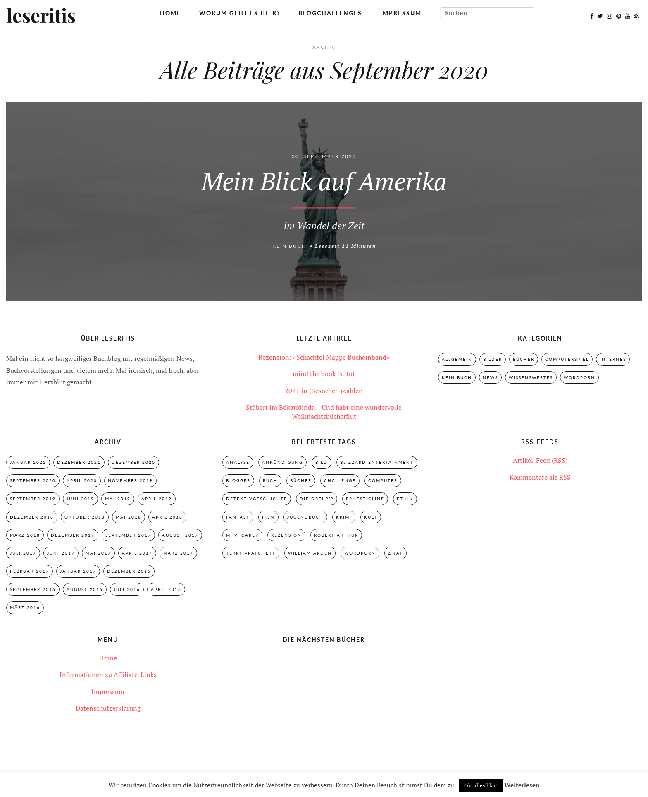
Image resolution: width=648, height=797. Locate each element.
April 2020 (82, 480)
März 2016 (25, 607)
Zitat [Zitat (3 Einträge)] (395, 552)
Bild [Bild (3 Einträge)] (321, 462)
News (490, 377)
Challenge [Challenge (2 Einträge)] (340, 480)
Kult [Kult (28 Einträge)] (370, 516)
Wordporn (579, 377)
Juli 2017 (23, 552)
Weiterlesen (522, 785)
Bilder (492, 359)
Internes (613, 359)
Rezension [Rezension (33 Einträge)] (286, 535)
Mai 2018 (128, 516)
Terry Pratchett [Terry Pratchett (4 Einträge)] (251, 552)
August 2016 (85, 589)
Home (170, 13)
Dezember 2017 (73, 535)
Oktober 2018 (84, 516)
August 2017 (180, 535)
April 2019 (156, 498)
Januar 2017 (78, 571)
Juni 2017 (61, 552)
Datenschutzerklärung (108, 708)
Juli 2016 (127, 589)
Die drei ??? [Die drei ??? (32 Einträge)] (317, 498)
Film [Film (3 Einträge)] (268, 516)
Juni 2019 (80, 498)
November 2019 (130, 480)
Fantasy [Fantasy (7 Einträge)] (238, 516)
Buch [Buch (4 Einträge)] (270, 480)
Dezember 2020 (133, 462)
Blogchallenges (330, 13)
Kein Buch (289, 246)
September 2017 (128, 535)
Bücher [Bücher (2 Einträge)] (301, 480)
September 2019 (33, 498)
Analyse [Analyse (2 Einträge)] (238, 462)
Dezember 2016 (129, 571)
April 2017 (137, 552)
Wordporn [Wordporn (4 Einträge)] (360, 552)
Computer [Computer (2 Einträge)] (383, 480)
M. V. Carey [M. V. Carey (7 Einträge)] (242, 535)
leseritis (41, 16)
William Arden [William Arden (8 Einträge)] (310, 552)
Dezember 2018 (32, 516)
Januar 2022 (28, 462)
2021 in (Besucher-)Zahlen (324, 390)
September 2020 (33, 480)
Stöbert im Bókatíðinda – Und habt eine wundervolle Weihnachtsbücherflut (324, 412)
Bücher (523, 359)
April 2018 (167, 516)
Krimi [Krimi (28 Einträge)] (344, 516)
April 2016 (166, 589)
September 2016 (33, 589)
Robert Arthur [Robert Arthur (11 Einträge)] (336, 535)
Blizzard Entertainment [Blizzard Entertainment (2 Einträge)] (377, 462)
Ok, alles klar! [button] (481, 785)
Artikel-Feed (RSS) (540, 460)
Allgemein (457, 359)
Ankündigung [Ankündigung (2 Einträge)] (282, 462)
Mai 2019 (118, 498)
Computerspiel (567, 359)
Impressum (401, 13)
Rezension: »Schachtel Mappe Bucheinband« (324, 357)
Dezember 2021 (79, 462)
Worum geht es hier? (239, 13)
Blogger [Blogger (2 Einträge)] (238, 480)
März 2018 (25, 535)
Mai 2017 (98, 552)
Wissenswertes (531, 377)
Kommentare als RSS (540, 477)
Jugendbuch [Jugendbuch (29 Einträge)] (305, 516)
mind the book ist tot (324, 373)
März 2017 (178, 552)
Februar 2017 (29, 571)
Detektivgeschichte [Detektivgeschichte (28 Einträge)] (256, 498)
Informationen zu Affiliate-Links (108, 674)
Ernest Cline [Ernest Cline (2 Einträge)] (365, 498)
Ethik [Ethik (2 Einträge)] (405, 498)
